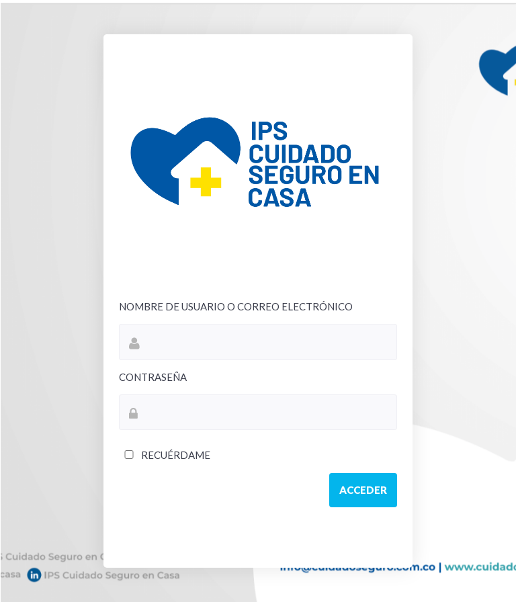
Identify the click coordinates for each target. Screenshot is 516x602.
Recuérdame (164, 455)
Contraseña (153, 377)
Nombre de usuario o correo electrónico (236, 306)
